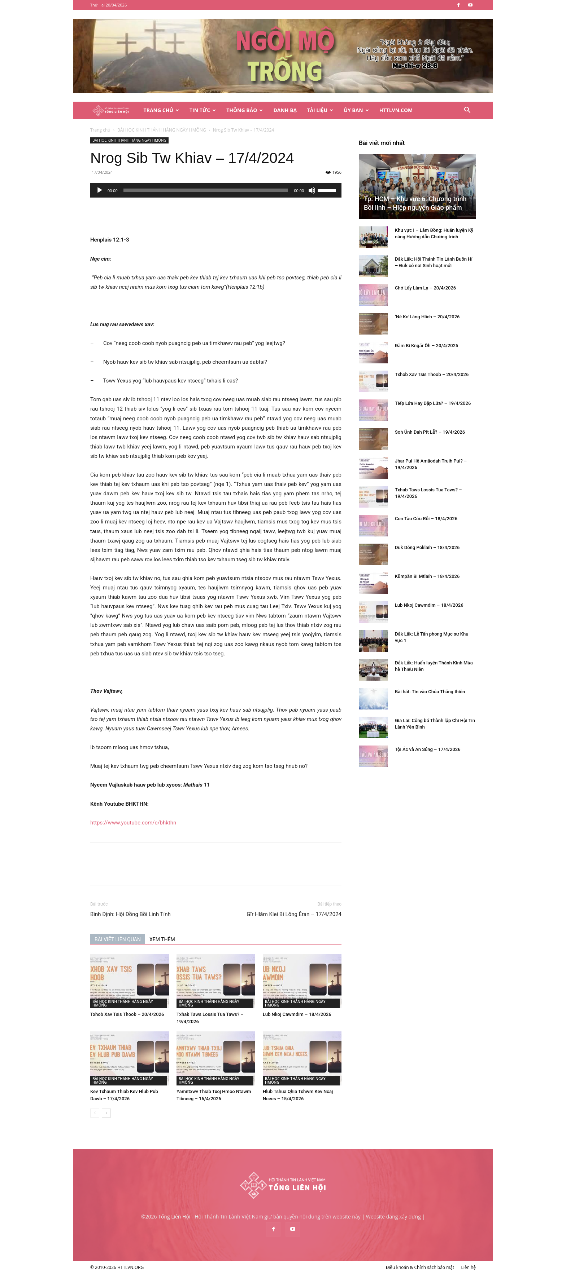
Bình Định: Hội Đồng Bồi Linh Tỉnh (130, 914)
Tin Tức (203, 110)
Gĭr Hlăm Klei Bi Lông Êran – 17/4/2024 (294, 914)
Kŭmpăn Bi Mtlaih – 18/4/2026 (427, 576)
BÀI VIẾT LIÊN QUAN (118, 939)
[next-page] (106, 1113)
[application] (215, 190)
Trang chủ (100, 130)
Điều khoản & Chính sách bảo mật (420, 1267)
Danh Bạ (285, 110)
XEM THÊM (162, 939)
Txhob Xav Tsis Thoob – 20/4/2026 (127, 1014)
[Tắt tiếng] (311, 190)
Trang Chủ (161, 110)
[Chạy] (99, 190)
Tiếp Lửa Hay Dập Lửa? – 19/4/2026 (433, 403)
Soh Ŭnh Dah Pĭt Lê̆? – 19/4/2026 (430, 432)
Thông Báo (244, 110)
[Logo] (114, 110)
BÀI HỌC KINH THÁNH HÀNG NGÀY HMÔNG (161, 130)
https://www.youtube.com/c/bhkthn (133, 822)
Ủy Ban (356, 110)
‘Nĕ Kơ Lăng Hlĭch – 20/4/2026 (427, 316)
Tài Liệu (320, 110)
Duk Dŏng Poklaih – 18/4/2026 (427, 547)
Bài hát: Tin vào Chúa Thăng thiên (430, 691)
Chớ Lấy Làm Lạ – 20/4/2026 (425, 288)
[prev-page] (94, 1113)
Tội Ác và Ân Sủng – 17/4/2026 (428, 749)
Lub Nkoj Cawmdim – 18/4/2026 (297, 1014)
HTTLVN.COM (396, 110)
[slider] (205, 190)
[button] (467, 110)
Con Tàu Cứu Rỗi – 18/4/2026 (426, 518)
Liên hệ (468, 1267)
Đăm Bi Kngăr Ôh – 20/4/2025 (426, 345)
